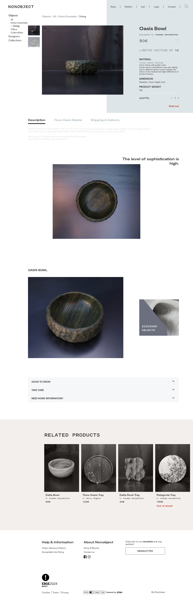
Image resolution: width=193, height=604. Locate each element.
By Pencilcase (158, 592)
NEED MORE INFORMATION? (47, 398)
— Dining (15, 26)
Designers (14, 36)
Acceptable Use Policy (53, 552)
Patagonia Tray (166, 496)
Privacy (65, 592)
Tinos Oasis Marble (68, 120)
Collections (14, 40)
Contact (172, 6)
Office (14, 29)
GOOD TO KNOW (40, 381)
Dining (82, 16)
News (113, 6)
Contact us (89, 552)
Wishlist (128, 6)
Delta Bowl (52, 496)
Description (36, 120)
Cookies (46, 592)
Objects (46, 16)
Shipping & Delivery (105, 120)
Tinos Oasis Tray (93, 496)
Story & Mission (91, 548)
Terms (56, 592)
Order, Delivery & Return (54, 548)
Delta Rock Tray (130, 496)
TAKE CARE (37, 390)
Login (156, 6)
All (54, 16)
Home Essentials (67, 16)
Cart (143, 6)
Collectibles (17, 32)
